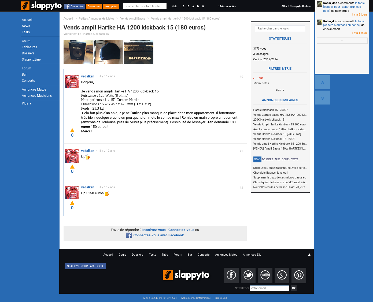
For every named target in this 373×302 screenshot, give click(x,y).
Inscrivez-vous (154, 230)
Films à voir (221, 298)
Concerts (28, 81)
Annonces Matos (34, 89)
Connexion (77, 6)
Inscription (111, 6)
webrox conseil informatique (196, 298)
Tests (26, 32)
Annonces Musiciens (37, 96)
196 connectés (227, 6)
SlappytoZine (31, 59)
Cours (26, 41)
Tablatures (29, 47)
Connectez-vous (181, 230)
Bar (24, 74)
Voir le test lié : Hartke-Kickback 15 (86, 34)
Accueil (27, 20)
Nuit (174, 6)
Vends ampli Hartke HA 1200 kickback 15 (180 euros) (185, 18)
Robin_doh (330, 3)
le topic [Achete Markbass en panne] (344, 23)
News (26, 26)
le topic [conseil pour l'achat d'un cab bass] (344, 7)
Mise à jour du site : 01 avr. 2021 (160, 298)
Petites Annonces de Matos (97, 18)
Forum (26, 68)
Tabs (277, 159)
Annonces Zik (252, 254)
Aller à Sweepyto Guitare (296, 6)
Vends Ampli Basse (132, 18)
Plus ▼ (27, 103)
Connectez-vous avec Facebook (155, 235)
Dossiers (28, 53)
